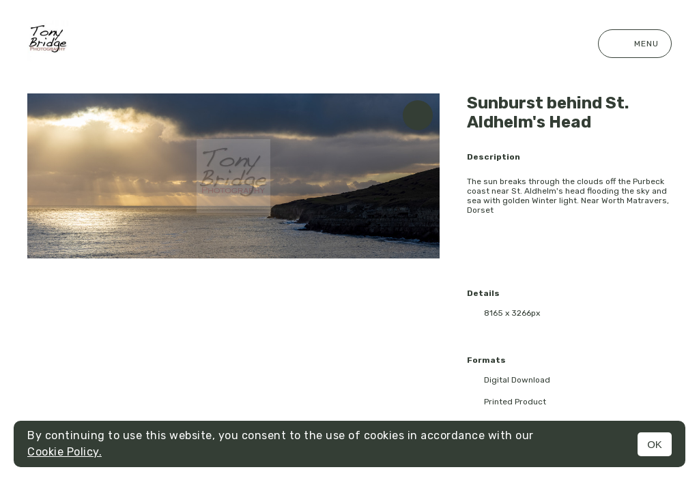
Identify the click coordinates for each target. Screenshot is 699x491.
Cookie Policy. (64, 451)
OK (654, 444)
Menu (635, 43)
